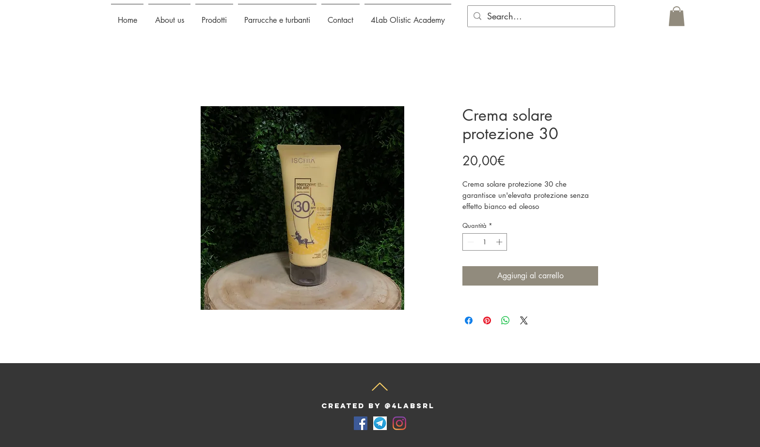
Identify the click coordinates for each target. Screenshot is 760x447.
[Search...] (540, 16)
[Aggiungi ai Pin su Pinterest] (487, 320)
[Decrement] (469, 242)
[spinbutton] (484, 242)
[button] (214, 16)
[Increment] (500, 242)
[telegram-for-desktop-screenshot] (380, 423)
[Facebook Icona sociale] (360, 423)
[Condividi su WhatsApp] (505, 320)
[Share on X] (524, 320)
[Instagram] (399, 423)
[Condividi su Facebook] (469, 320)
